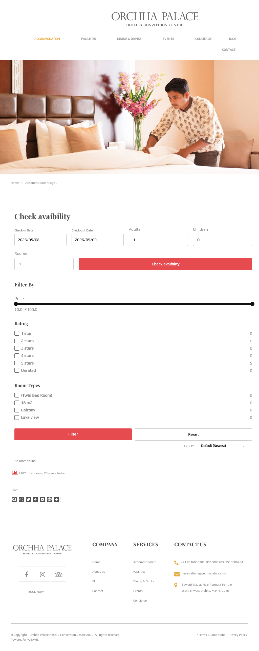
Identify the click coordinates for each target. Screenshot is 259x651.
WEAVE (32, 639)
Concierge (203, 39)
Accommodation (47, 39)
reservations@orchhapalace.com (204, 573)
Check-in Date (23, 230)
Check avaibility (165, 264)
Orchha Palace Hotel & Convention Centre (57, 635)
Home (96, 562)
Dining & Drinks (129, 39)
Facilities (88, 39)
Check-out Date (82, 230)
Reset (193, 434)
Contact (228, 49)
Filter (73, 434)
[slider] (16, 304)
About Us (98, 571)
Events (168, 39)
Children (200, 229)
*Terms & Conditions (211, 635)
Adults (134, 229)
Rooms (20, 253)
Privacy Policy (238, 635)
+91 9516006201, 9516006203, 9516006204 (212, 562)
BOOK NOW (36, 591)
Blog (232, 39)
